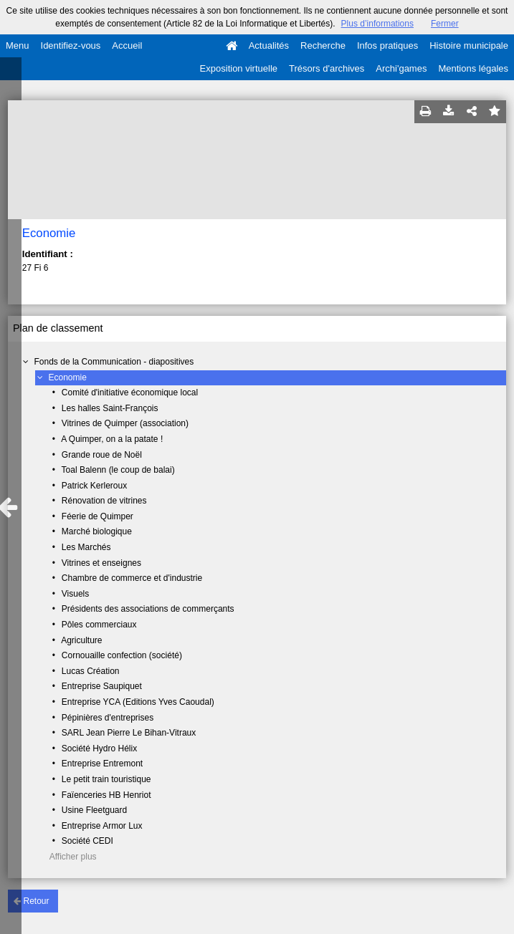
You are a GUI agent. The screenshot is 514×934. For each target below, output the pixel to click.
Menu (17, 45)
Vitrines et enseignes (101, 563)
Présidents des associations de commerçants (148, 609)
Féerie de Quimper (97, 516)
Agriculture (81, 640)
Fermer (445, 24)
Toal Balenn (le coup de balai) (118, 470)
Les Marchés (86, 547)
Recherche (323, 45)
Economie (68, 377)
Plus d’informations (377, 24)
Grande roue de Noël (102, 455)
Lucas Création (91, 671)
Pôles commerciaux (99, 625)
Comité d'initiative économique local (130, 392)
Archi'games (401, 68)
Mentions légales (473, 68)
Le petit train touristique (106, 779)
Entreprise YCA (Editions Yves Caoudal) (138, 702)
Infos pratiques (387, 45)
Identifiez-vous (71, 45)
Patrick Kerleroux (94, 486)
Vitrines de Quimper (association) (125, 423)
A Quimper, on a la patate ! (112, 439)
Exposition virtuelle (238, 68)
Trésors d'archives (326, 68)
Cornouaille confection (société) (122, 655)
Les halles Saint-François (110, 408)
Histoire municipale (468, 45)
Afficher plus (73, 857)
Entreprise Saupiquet (102, 686)
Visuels (75, 594)
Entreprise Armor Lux (102, 826)
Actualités (269, 45)
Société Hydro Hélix (99, 748)
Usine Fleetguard (94, 810)
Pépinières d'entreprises (107, 718)
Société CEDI (87, 841)
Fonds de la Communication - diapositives (114, 362)
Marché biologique (97, 531)
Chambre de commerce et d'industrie (132, 578)
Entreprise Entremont (102, 764)
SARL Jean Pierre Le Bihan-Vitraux (129, 733)
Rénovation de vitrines (104, 501)
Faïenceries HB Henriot (106, 795)
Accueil (127, 45)
